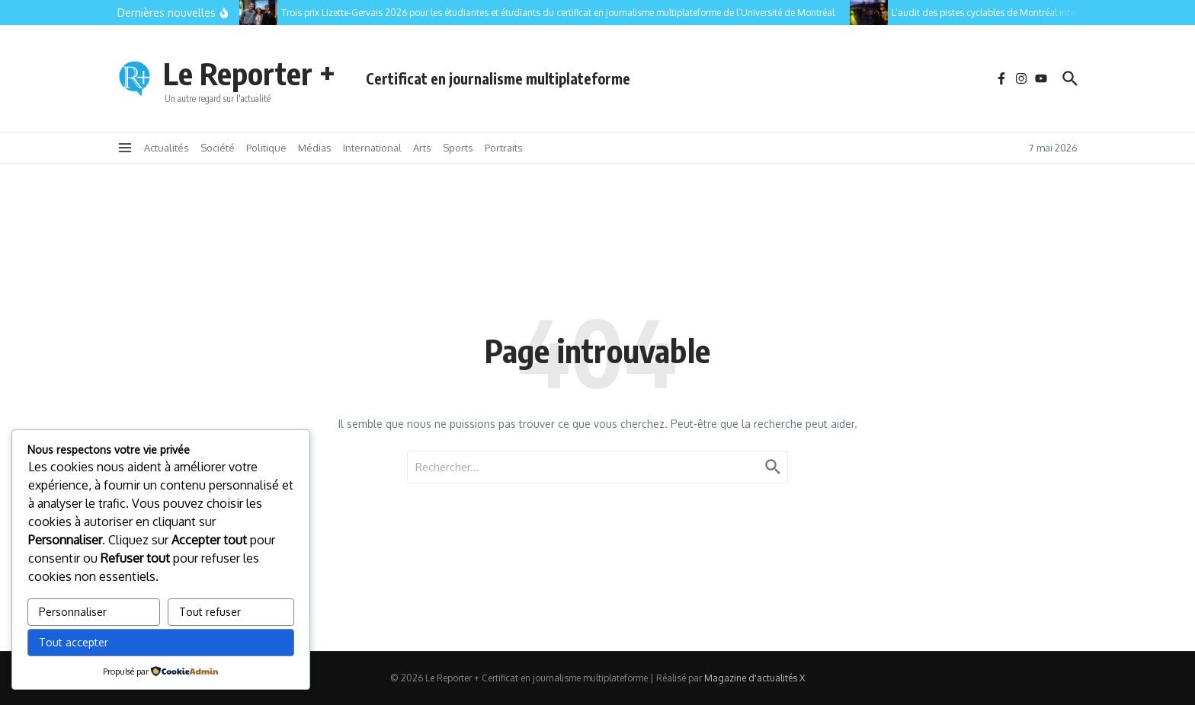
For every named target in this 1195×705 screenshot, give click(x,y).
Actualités (166, 148)
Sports (458, 148)
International (372, 148)
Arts (422, 148)
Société (217, 148)
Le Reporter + (249, 73)
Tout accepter (73, 642)
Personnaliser (73, 611)
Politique (266, 148)
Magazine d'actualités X (754, 678)
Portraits (504, 148)
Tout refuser (210, 611)
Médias (315, 148)
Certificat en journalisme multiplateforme (498, 78)
